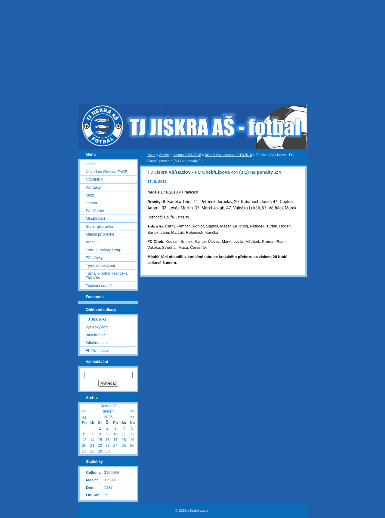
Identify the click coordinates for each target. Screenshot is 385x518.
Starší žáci (95, 211)
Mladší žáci (95, 218)
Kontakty (93, 187)
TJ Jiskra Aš (96, 319)
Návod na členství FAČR (107, 171)
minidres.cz (95, 335)
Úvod (151, 155)
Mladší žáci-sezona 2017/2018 (228, 155)
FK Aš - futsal (97, 350)
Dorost (91, 203)
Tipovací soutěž (99, 285)
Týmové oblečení (100, 265)
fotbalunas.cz (97, 342)
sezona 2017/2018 (187, 155)
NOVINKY (94, 179)
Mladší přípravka (100, 234)
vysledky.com (97, 327)
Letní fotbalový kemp (103, 250)
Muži (90, 195)
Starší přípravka (99, 226)
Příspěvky (94, 257)
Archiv (164, 155)
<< (84, 411)
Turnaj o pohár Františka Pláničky (107, 275)
